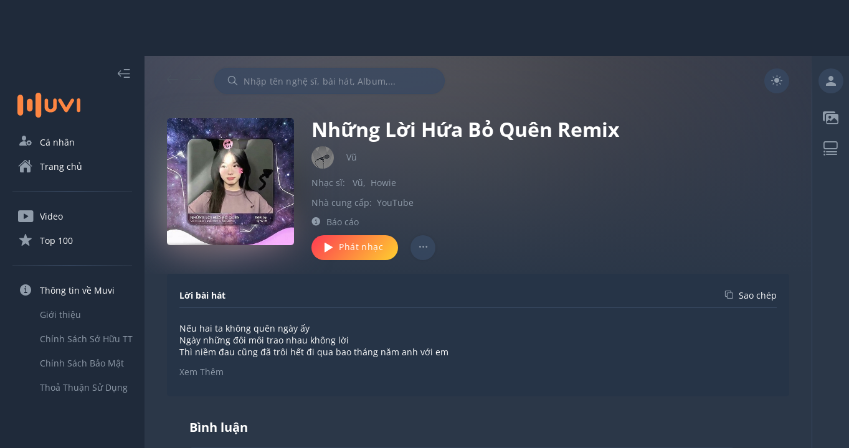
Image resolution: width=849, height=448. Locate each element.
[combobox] (329, 81)
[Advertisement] (425, 28)
